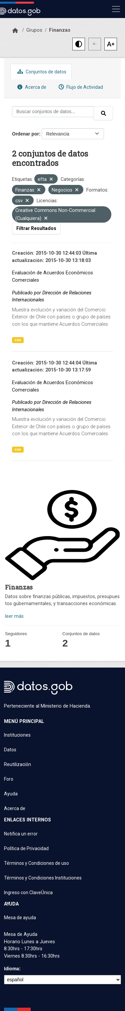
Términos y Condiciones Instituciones (43, 877)
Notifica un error (21, 833)
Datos (10, 749)
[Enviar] (103, 113)
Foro (8, 779)
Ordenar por (25, 134)
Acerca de (31, 87)
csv (18, 340)
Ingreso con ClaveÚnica (28, 892)
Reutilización (17, 764)
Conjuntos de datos (41, 71)
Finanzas (59, 30)
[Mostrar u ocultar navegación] (116, 9)
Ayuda (11, 793)
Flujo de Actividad (80, 87)
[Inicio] (15, 31)
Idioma (11, 968)
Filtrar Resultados (36, 228)
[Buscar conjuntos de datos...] (53, 111)
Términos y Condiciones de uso (36, 863)
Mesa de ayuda (20, 917)
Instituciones (17, 735)
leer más (14, 616)
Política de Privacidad (26, 848)
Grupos (34, 30)
